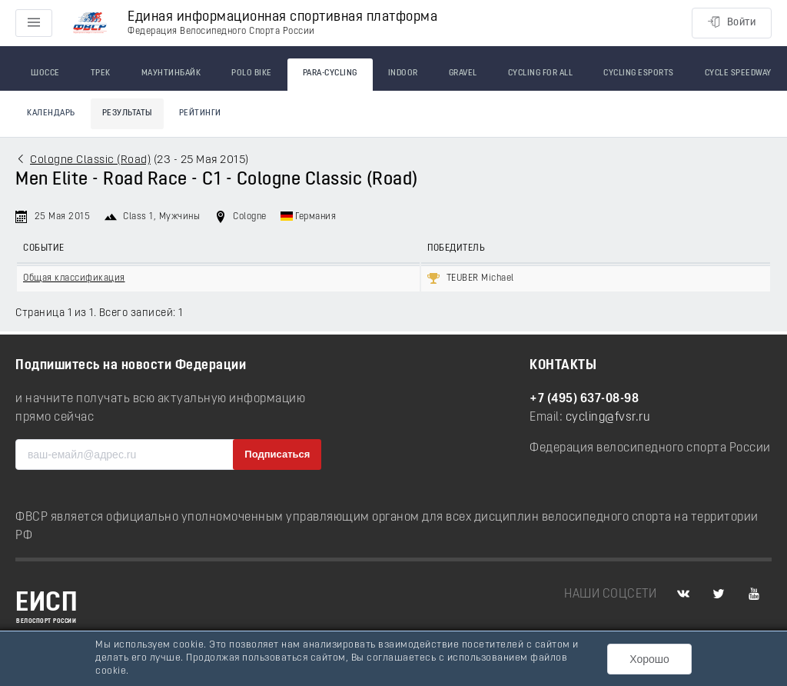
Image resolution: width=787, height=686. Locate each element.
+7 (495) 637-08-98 (584, 399)
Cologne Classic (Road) (90, 160)
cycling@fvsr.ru (608, 417)
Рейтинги (200, 113)
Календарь (51, 113)
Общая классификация (74, 278)
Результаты (127, 113)
